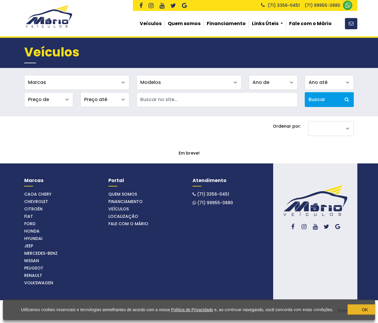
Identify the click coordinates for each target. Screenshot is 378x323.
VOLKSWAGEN (38, 283)
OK (343, 308)
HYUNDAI (33, 238)
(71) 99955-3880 (328, 5)
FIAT (28, 216)
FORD (29, 224)
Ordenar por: (287, 126)
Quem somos (184, 23)
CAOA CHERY (37, 194)
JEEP (28, 246)
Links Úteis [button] (265, 23)
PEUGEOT (33, 268)
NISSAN (31, 261)
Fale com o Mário (310, 23)
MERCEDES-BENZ (41, 253)
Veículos (151, 23)
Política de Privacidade (190, 306)
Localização (123, 216)
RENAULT (33, 275)
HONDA (32, 231)
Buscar (329, 99)
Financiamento (226, 23)
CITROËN (33, 209)
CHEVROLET (36, 201)
